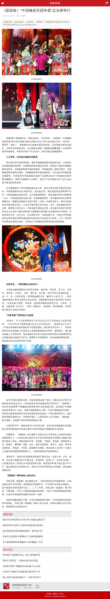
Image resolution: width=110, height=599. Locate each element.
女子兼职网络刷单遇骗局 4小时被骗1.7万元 (23, 542)
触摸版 (49, 594)
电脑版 (55, 594)
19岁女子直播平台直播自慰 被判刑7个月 (21, 572)
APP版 (61, 594)
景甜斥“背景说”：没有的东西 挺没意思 (20, 560)
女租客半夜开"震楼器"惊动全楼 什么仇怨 (21, 566)
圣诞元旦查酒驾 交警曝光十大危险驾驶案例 (23, 536)
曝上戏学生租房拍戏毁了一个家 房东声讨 (22, 577)
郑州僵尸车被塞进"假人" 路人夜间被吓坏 (21, 555)
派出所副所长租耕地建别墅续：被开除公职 (22, 531)
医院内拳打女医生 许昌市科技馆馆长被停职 (23, 525)
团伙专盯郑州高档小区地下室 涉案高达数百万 (24, 520)
